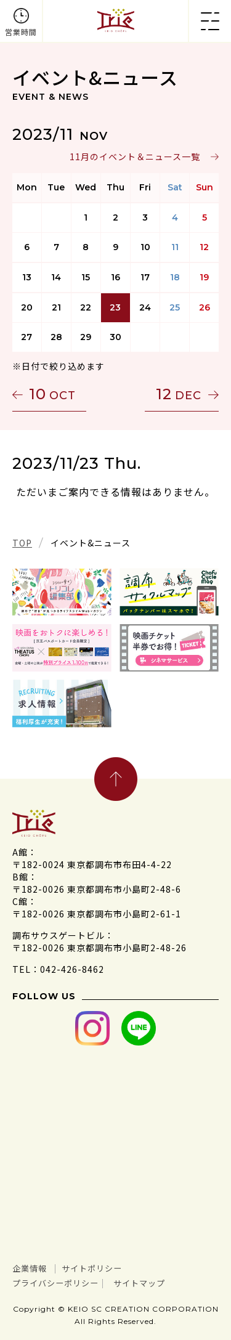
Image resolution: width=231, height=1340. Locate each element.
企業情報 (29, 1268)
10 (52, 394)
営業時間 (21, 31)
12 (178, 394)
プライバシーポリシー (55, 1283)
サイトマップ (139, 1283)
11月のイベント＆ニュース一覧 (135, 156)
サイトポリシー (92, 1268)
